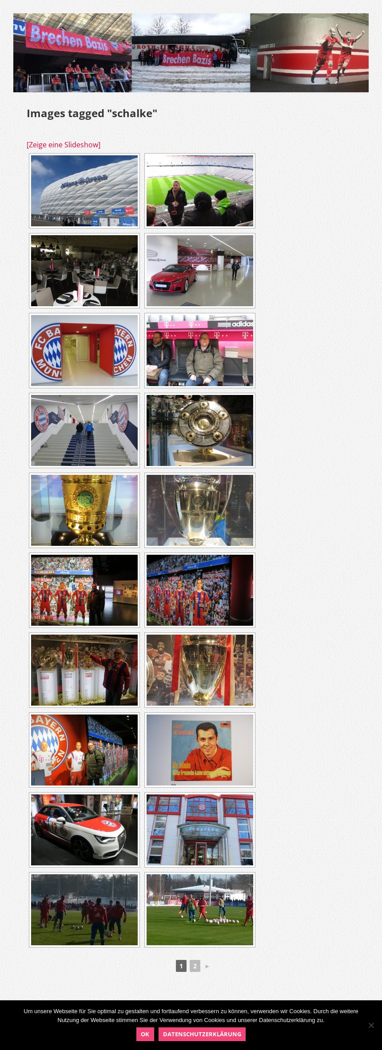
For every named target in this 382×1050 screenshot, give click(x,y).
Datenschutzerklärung (202, 1034)
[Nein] (370, 1025)
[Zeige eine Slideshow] (63, 145)
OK (145, 1034)
